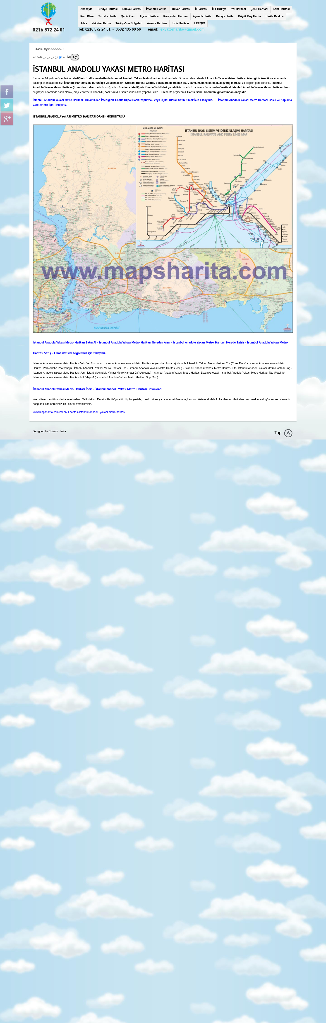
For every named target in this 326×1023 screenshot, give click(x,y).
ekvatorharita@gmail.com (183, 29)
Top (277, 432)
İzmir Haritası (180, 23)
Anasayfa (86, 9)
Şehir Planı (128, 16)
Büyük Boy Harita (249, 16)
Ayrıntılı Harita (202, 16)
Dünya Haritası (131, 9)
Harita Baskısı (274, 16)
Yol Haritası (238, 9)
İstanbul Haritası (156, 9)
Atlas (83, 23)
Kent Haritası (281, 9)
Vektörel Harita (101, 23)
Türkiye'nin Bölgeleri (128, 23)
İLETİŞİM (199, 23)
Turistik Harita (107, 16)
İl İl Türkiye (219, 9)
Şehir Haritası (259, 9)
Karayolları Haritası (175, 16)
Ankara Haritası (157, 23)
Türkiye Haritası (107, 9)
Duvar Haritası (181, 9)
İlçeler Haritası (149, 16)
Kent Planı (87, 16)
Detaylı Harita (225, 16)
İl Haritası (201, 9)
